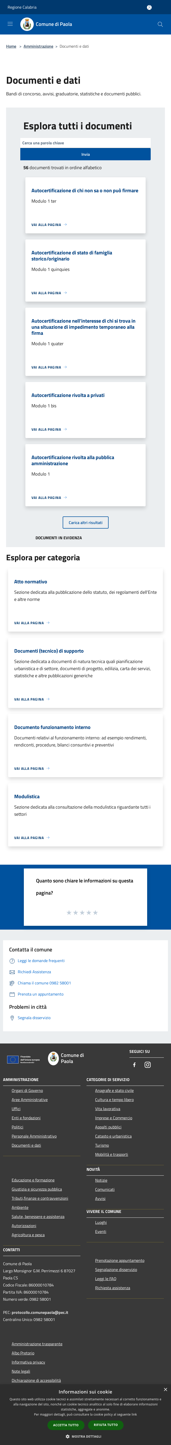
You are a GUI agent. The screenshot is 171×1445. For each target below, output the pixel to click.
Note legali (21, 1371)
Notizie (101, 1180)
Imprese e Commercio (113, 1118)
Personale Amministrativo (34, 1136)
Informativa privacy (28, 1362)
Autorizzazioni (24, 1226)
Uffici (16, 1109)
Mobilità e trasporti (111, 1154)
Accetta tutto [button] (66, 1425)
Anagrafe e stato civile (114, 1090)
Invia (85, 154)
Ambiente (20, 1207)
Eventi (100, 1231)
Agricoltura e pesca (28, 1235)
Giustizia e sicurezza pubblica (37, 1189)
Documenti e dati (26, 1145)
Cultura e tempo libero (114, 1099)
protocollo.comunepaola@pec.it (40, 1312)
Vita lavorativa (107, 1109)
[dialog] (85, 1414)
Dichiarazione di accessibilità (36, 1380)
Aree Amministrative (30, 1099)
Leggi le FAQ (105, 1279)
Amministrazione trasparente (37, 1344)
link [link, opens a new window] (134, 1414)
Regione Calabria (22, 7)
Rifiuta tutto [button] (106, 1425)
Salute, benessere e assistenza (38, 1216)
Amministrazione (38, 46)
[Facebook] (134, 1065)
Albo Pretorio (23, 1353)
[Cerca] (160, 24)
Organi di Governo (27, 1090)
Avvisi (100, 1198)
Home (11, 46)
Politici (17, 1127)
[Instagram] (148, 1065)
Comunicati (105, 1189)
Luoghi (101, 1222)
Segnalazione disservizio (116, 1269)
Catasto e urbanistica (113, 1136)
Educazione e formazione (33, 1180)
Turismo (102, 1145)
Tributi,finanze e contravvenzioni (40, 1198)
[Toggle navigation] (10, 24)
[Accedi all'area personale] (149, 7)
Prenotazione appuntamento (119, 1260)
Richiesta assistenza (112, 1288)
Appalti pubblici (108, 1127)
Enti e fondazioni (26, 1118)
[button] (85, 1436)
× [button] (165, 1390)
